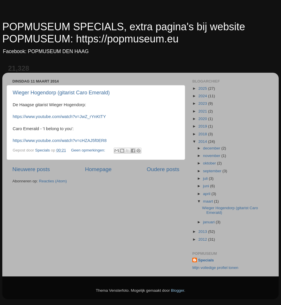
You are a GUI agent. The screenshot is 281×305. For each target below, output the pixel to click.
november (212, 156)
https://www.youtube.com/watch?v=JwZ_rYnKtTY (59, 116)
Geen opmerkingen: (88, 150)
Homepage (98, 169)
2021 (203, 111)
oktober (210, 163)
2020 (203, 119)
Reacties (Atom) (53, 181)
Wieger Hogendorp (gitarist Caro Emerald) (61, 93)
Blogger (177, 290)
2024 (203, 96)
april (207, 194)
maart (208, 201)
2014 (203, 141)
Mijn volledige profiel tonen (215, 267)
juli (206, 178)
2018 (203, 134)
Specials (206, 260)
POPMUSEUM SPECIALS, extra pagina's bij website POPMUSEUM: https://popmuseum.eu (123, 33)
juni (206, 186)
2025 (203, 88)
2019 (203, 126)
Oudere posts (163, 169)
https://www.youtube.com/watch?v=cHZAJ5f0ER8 (60, 140)
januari (209, 222)
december (212, 148)
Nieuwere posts (31, 169)
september (213, 171)
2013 (203, 231)
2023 (203, 103)
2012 (203, 239)
